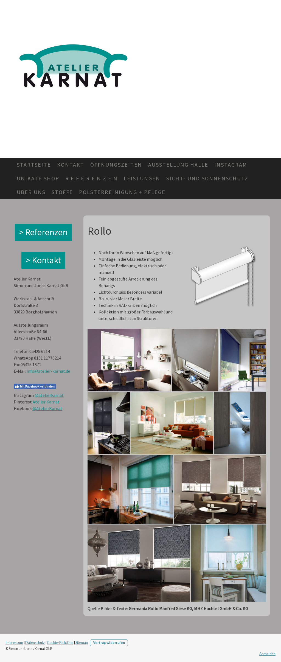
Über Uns (31, 192)
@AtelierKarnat (47, 408)
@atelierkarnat (49, 395)
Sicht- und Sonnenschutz (207, 178)
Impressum (14, 642)
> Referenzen (43, 232)
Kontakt (70, 164)
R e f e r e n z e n (91, 178)
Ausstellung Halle (178, 164)
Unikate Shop (38, 178)
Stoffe (62, 192)
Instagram (230, 164)
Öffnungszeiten (116, 164)
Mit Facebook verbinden (35, 386)
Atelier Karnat (46, 402)
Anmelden (267, 654)
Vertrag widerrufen (109, 642)
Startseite (34, 164)
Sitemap (81, 642)
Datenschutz (35, 642)
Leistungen (142, 178)
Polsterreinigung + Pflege (122, 192)
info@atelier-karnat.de (48, 371)
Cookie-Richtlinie (60, 642)
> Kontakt (43, 260)
